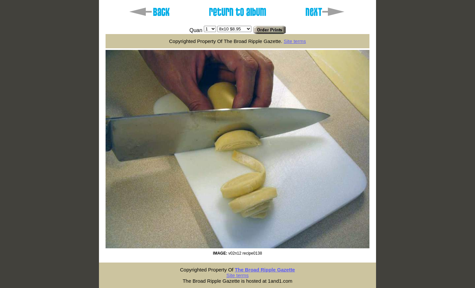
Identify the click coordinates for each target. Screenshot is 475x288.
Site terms (295, 41)
